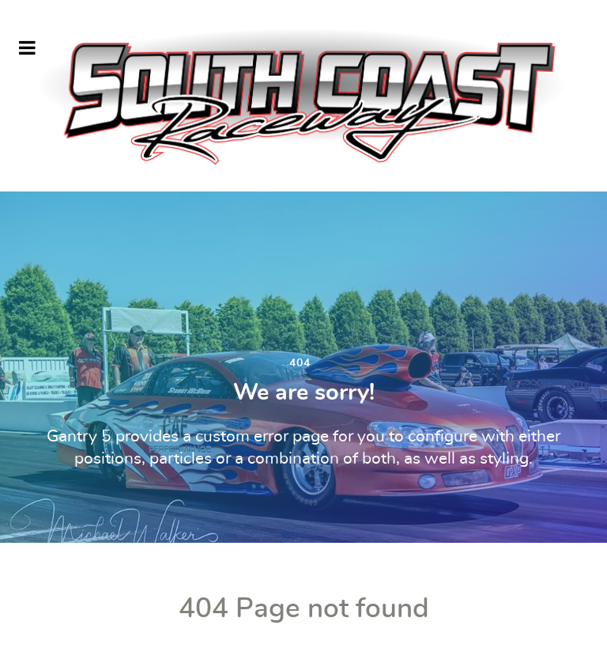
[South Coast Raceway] (303, 96)
